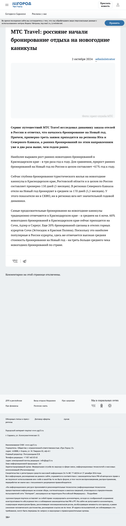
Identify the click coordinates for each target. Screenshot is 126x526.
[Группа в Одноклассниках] (101, 405)
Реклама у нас (39, 13)
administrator (105, 59)
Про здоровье (68, 400)
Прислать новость (105, 5)
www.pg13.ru (38, 430)
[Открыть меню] (7, 5)
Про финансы (12, 406)
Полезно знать (40, 406)
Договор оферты (42, 419)
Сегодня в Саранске (15, 13)
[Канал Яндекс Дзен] (110, 405)
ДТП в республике (14, 400)
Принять (114, 23)
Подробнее (92, 493)
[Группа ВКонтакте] (93, 405)
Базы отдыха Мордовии (45, 400)
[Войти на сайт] (118, 5)
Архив (66, 419)
